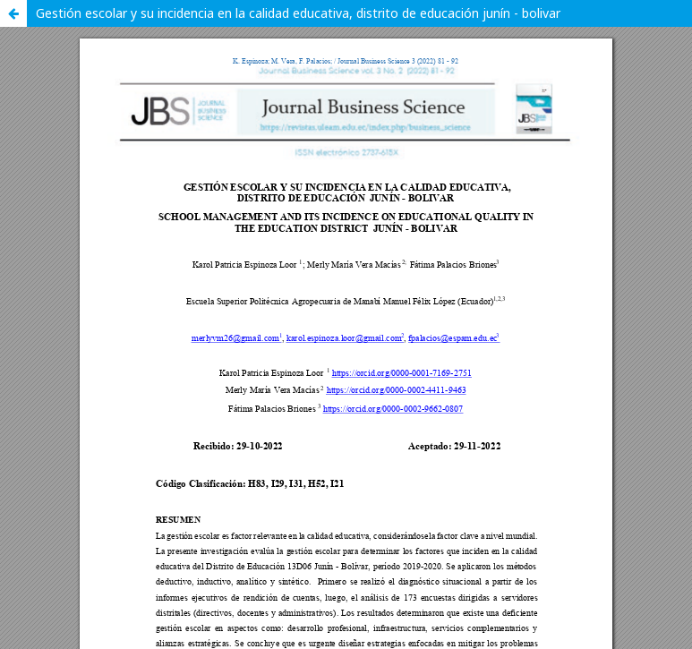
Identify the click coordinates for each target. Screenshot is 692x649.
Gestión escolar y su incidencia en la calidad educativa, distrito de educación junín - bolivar (298, 12)
